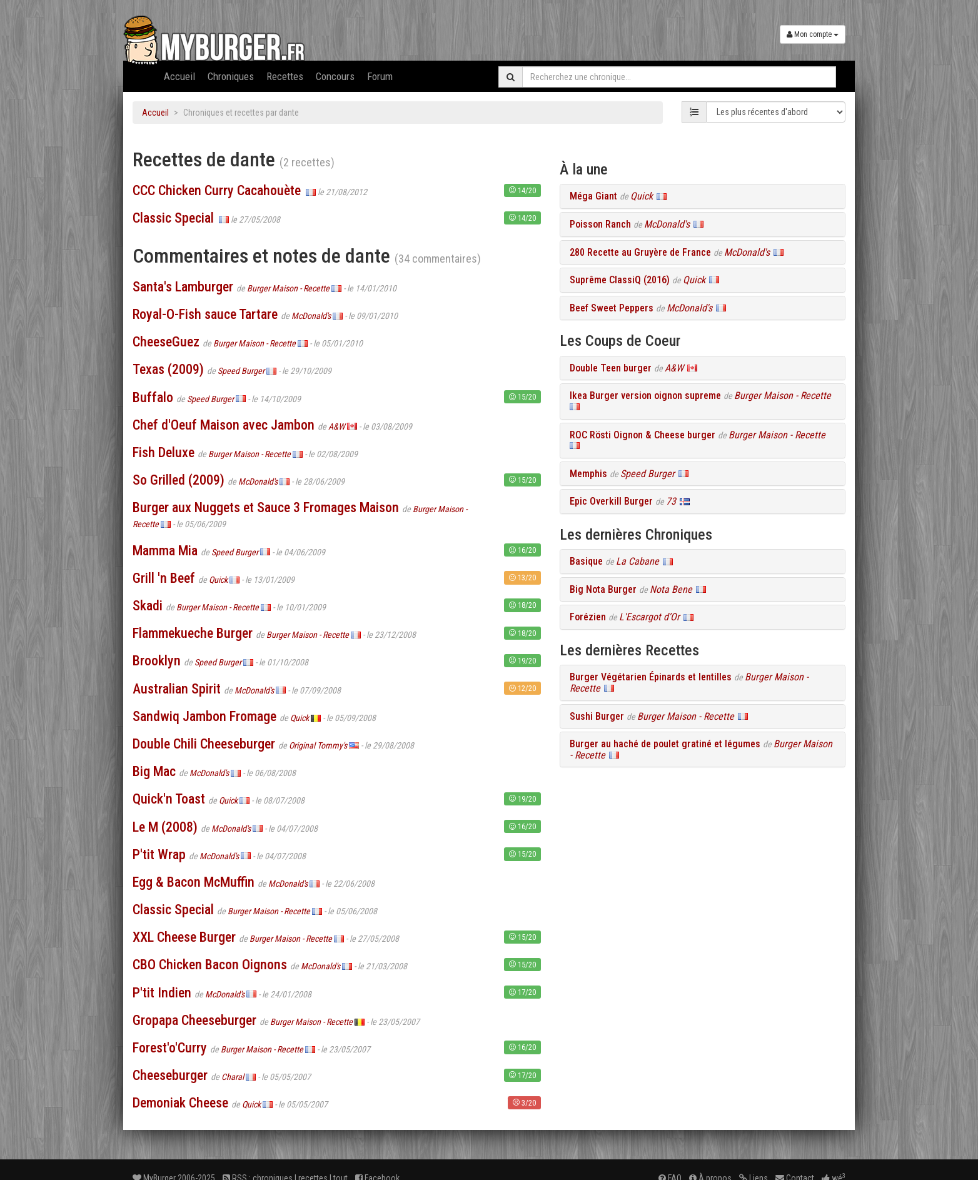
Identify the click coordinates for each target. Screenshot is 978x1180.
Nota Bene (671, 589)
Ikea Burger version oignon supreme (645, 395)
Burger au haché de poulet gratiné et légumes (665, 744)
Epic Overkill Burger (611, 501)
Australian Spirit (177, 689)
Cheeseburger (170, 1075)
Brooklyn (157, 660)
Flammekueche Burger (193, 633)
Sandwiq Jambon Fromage (204, 716)
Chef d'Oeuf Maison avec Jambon (224, 425)
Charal (232, 1077)
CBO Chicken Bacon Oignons (210, 964)
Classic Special (173, 218)
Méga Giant (593, 196)
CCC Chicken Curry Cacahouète (217, 190)
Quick (218, 580)
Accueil (179, 76)
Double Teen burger (611, 368)
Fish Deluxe (163, 452)
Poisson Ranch (600, 224)
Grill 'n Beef (164, 578)
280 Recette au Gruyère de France (640, 252)
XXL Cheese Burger (184, 937)
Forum (380, 76)
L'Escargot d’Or (649, 617)
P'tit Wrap (159, 854)
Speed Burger (241, 371)
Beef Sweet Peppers (611, 308)
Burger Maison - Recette (288, 288)
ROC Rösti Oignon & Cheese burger (642, 435)
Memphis (588, 474)
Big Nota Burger (603, 589)
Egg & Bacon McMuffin (194, 882)
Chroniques (231, 76)
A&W (336, 426)
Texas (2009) (168, 369)
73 (671, 501)
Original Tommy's (318, 745)
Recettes (284, 76)
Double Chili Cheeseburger (204, 744)
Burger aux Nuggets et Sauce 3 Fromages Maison (266, 507)
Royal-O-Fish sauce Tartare (205, 314)
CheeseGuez (166, 342)
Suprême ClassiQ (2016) (620, 280)
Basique (586, 561)
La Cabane (637, 561)
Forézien (588, 617)
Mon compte (813, 34)
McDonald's (311, 316)
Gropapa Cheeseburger (194, 1020)
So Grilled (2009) (178, 480)
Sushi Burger (597, 716)
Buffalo (153, 397)
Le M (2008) (165, 827)
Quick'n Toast (169, 799)
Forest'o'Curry (170, 1048)
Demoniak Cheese (180, 1103)
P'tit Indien (162, 993)
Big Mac (154, 771)
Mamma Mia (165, 550)
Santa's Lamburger (183, 287)
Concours (335, 76)
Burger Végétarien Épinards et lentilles (651, 677)
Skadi (148, 605)
